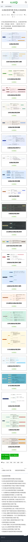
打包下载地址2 (14, 455)
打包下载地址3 (5, 458)
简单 (15, 462)
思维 (22, 462)
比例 (7, 462)
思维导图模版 (8, 6)
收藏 (18, 462)
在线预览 (14, 47)
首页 (2, 6)
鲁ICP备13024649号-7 (14, 541)
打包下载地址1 (5, 455)
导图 (11, 462)
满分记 (8, 541)
